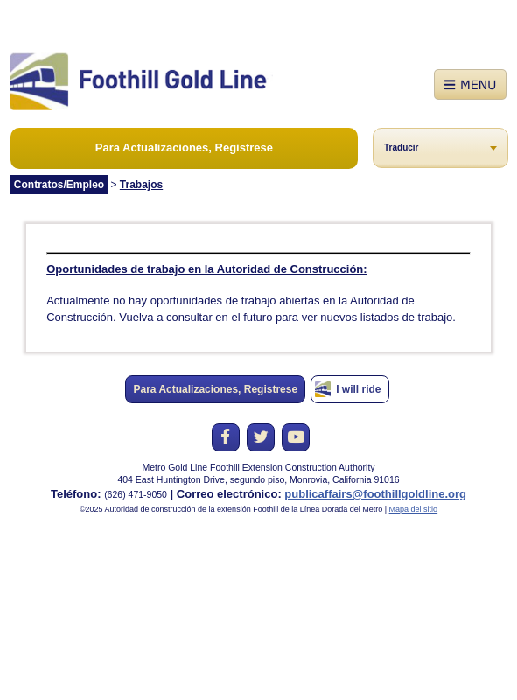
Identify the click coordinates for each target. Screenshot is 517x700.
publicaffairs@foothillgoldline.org (375, 493)
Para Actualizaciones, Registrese (184, 147)
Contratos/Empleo (59, 184)
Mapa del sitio (413, 509)
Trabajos (141, 184)
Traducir (401, 147)
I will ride (358, 389)
